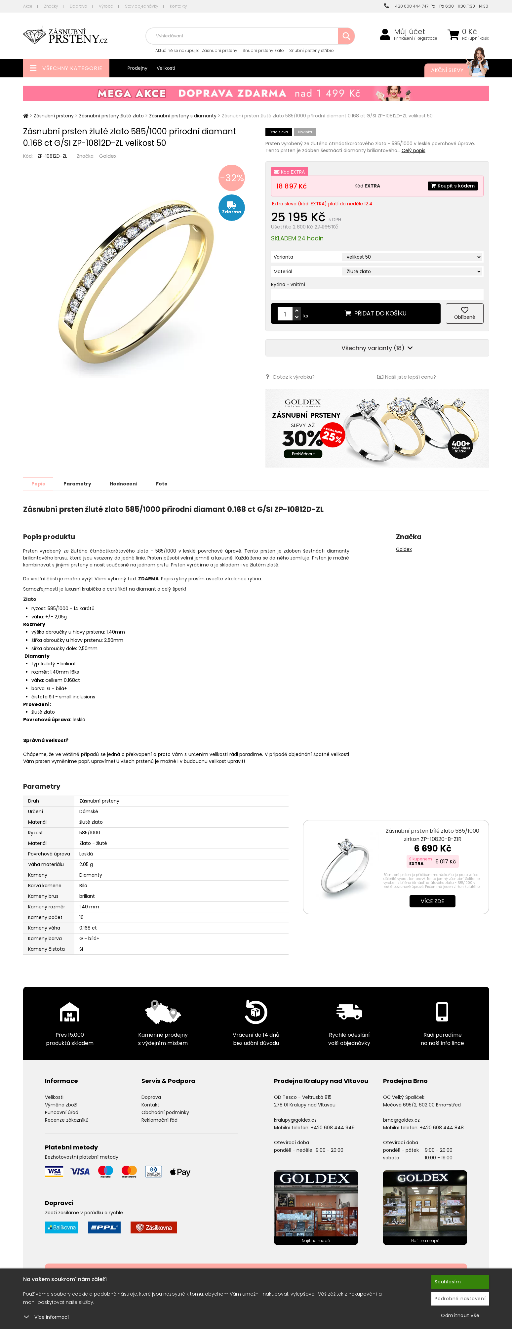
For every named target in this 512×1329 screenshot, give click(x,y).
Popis (38, 483)
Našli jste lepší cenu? (406, 376)
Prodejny (137, 68)
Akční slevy (453, 70)
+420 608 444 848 (442, 1127)
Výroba (106, 6)
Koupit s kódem (452, 186)
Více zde (432, 901)
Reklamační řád (159, 1119)
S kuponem (420, 858)
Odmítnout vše (460, 1315)
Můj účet (409, 31)
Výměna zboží (61, 1104)
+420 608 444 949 (333, 1127)
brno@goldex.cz (401, 1119)
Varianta (283, 257)
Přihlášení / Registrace (415, 38)
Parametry (78, 483)
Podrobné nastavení (460, 1298)
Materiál (283, 271)
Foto (163, 483)
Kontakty (178, 6)
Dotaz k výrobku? (290, 376)
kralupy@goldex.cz (295, 1119)
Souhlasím (448, 1281)
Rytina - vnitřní (288, 284)
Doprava (78, 6)
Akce (27, 6)
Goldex (107, 155)
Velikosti (166, 68)
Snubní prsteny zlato (263, 50)
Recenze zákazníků (67, 1119)
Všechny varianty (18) (377, 348)
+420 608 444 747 (406, 6)
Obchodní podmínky (165, 1112)
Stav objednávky (141, 6)
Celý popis (413, 150)
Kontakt (150, 1104)
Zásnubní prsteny (219, 50)
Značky (51, 6)
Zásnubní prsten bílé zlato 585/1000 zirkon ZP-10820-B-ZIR (432, 835)
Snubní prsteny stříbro (311, 50)
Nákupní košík (475, 38)
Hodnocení (124, 483)
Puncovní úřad (61, 1112)
